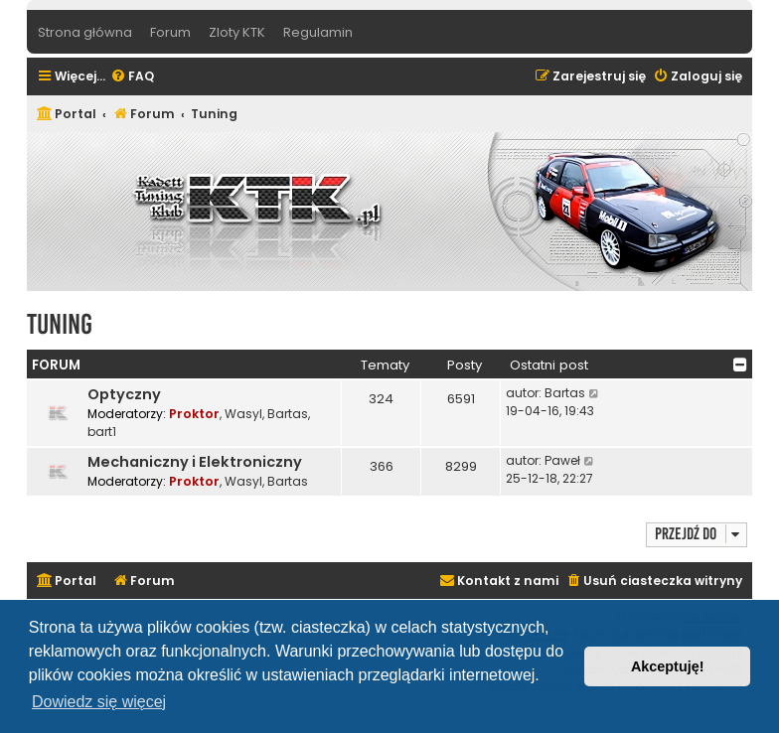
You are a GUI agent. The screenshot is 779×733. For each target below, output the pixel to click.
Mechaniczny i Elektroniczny (194, 462)
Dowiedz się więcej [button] (99, 701)
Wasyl (243, 413)
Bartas (287, 413)
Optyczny (124, 394)
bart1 (101, 431)
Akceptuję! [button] (667, 666)
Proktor (194, 413)
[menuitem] (132, 77)
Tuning (59, 324)
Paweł (562, 460)
